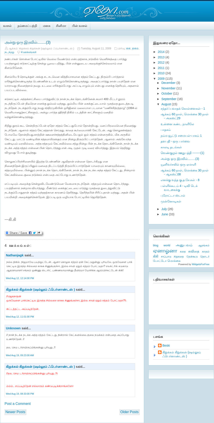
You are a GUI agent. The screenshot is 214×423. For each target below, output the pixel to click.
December (168, 83)
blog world (161, 245)
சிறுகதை (179, 256)
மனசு (46, 26)
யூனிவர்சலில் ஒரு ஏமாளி (178, 164)
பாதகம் (166, 129)
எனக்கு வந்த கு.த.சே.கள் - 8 (180, 180)
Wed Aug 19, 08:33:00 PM (20, 393)
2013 (161, 57)
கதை (183, 251)
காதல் (205, 251)
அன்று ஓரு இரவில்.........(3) (27, 42)
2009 (161, 78)
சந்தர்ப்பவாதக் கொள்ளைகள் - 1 (183, 108)
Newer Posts (15, 412)
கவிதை (193, 251)
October (167, 93)
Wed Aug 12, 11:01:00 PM (20, 316)
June (165, 214)
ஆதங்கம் (203, 245)
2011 (161, 68)
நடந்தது (9, 52)
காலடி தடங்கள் (171, 147)
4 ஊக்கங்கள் (29, 52)
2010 (161, 73)
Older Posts (129, 412)
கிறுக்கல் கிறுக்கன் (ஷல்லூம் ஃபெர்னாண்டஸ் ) (40, 289)
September (169, 99)
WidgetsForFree (200, 264)
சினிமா (61, 26)
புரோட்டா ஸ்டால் (173, 195)
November (168, 88)
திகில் (135, 48)
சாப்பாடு (166, 256)
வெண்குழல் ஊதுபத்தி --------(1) (182, 153)
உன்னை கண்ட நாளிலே (177, 124)
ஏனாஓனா (165, 251)
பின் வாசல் (79, 26)
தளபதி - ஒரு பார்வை (175, 141)
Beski (166, 345)
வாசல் (7, 26)
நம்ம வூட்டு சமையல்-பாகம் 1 (181, 135)
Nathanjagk (15, 255)
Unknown (13, 328)
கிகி (128, 48)
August (166, 104)
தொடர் (204, 256)
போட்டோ (160, 260)
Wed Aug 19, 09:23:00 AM (20, 355)
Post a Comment (18, 404)
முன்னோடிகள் (171, 201)
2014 (161, 52)
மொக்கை (174, 260)
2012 (161, 62)
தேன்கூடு (192, 256)
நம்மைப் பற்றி (27, 26)
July (164, 209)
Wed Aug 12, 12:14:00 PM (20, 278)
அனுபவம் (184, 245)
